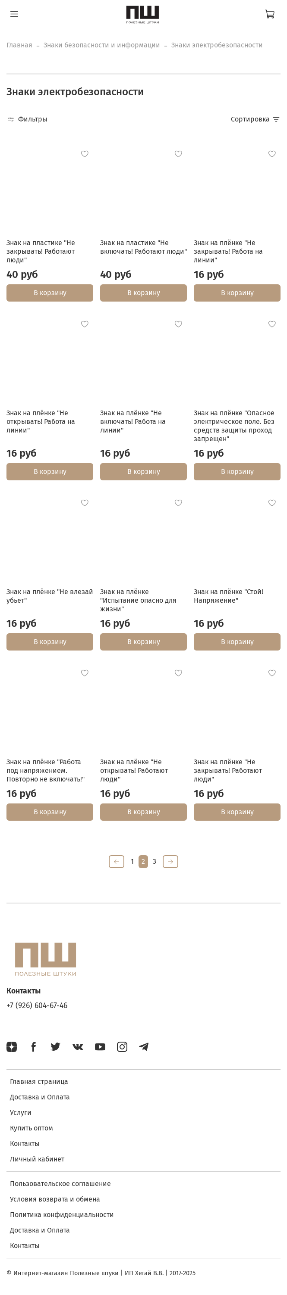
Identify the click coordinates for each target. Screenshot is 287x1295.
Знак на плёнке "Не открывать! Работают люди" (134, 770)
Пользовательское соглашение (60, 1184)
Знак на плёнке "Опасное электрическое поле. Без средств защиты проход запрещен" (234, 426)
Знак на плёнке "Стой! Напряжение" (228, 596)
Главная (19, 45)
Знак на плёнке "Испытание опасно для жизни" (138, 600)
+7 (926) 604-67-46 (36, 1005)
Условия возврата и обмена (55, 1199)
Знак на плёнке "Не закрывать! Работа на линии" (228, 251)
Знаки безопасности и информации (102, 45)
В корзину (50, 293)
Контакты (25, 1143)
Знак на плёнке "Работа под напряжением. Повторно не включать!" (45, 770)
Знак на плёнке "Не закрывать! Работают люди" (228, 770)
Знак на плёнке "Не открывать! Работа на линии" (40, 421)
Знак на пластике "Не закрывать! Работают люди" (40, 251)
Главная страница (39, 1081)
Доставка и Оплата (40, 1097)
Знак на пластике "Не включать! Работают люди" (143, 247)
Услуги (21, 1112)
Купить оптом (31, 1128)
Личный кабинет (37, 1159)
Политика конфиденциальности (62, 1215)
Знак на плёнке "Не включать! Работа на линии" (133, 421)
